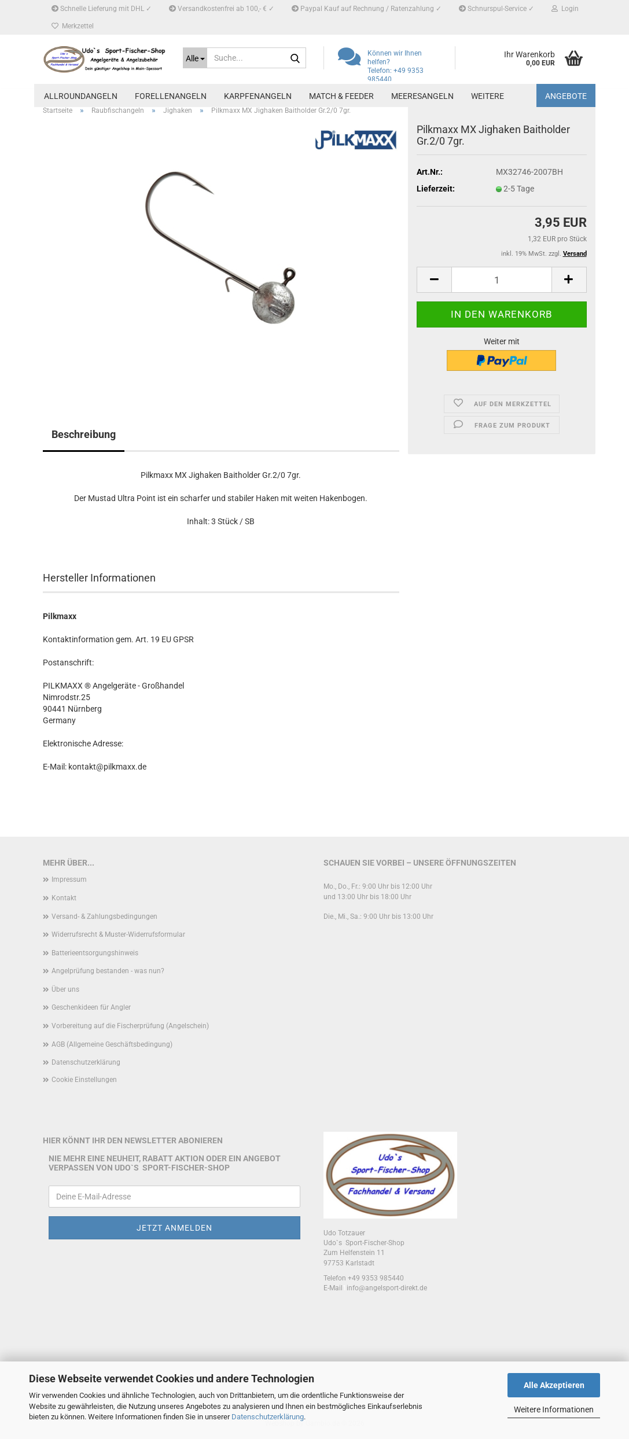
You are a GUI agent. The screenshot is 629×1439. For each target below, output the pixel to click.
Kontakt (64, 898)
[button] (434, 280)
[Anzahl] (501, 280)
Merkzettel (73, 26)
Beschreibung (84, 434)
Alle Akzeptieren (554, 1385)
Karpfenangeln (258, 96)
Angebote (566, 96)
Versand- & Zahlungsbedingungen (104, 916)
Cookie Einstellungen (84, 1080)
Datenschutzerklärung (267, 1416)
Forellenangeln (171, 96)
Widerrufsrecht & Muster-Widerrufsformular (118, 934)
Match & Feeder (341, 96)
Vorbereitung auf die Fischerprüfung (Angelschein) (130, 1026)
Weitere (487, 96)
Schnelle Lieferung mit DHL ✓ (102, 9)
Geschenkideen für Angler (91, 1007)
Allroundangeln (80, 96)
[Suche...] (195, 57)
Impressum (69, 879)
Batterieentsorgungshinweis (95, 953)
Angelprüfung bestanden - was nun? (108, 971)
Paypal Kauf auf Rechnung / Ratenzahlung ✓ (367, 9)
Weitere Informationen (554, 1409)
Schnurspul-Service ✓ (496, 9)
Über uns (65, 989)
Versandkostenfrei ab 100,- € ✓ (221, 9)
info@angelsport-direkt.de (387, 1288)
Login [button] (565, 9)
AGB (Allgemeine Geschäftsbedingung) (112, 1044)
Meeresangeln (422, 96)
